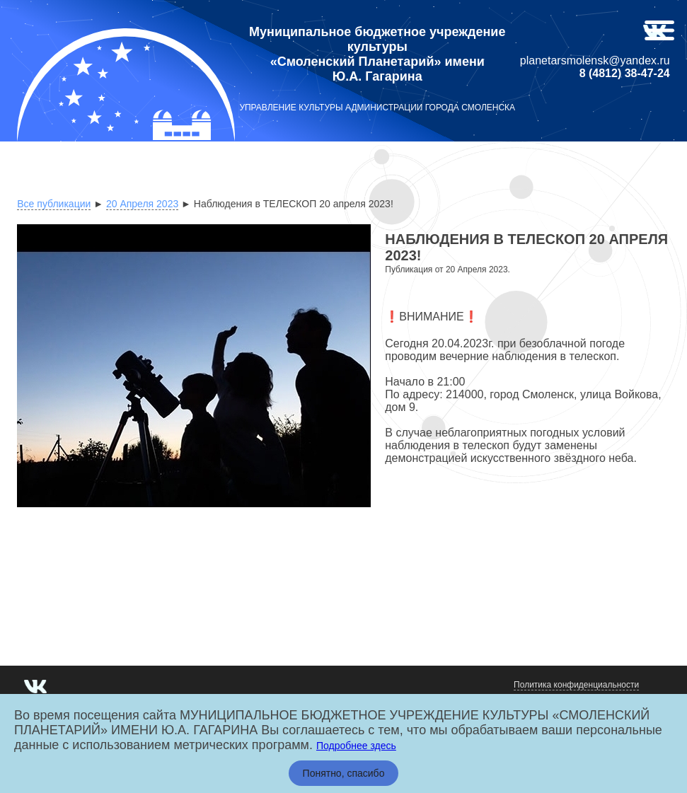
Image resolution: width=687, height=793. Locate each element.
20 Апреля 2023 (142, 203)
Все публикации (54, 203)
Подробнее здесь (356, 745)
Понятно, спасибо (344, 773)
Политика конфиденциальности (576, 685)
